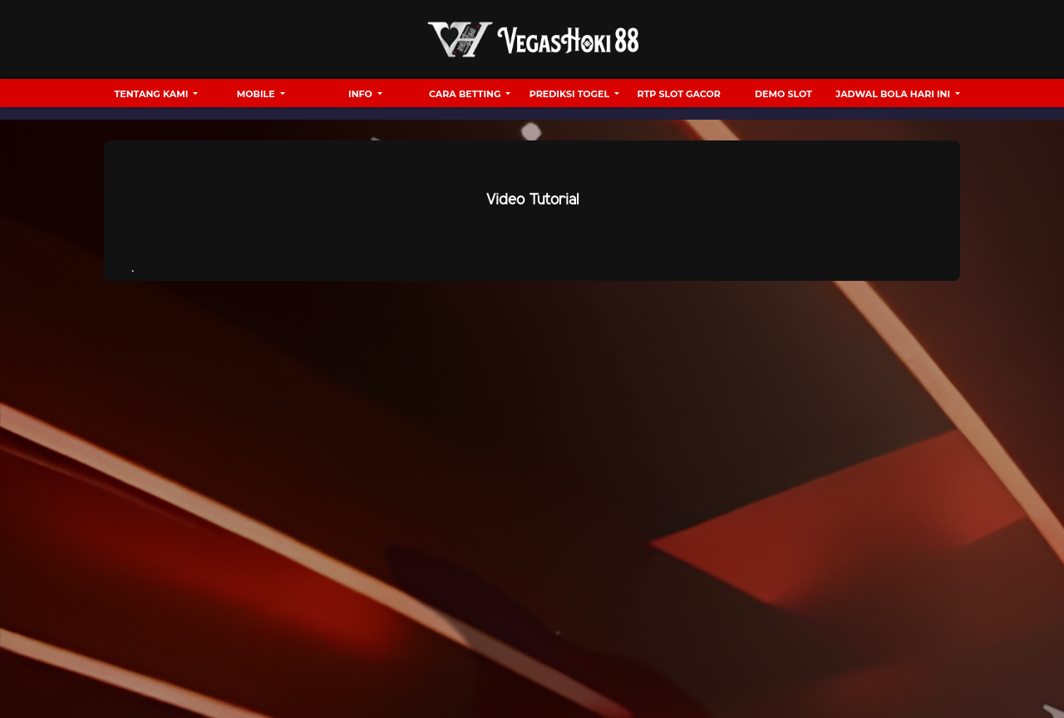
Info (361, 94)
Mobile (257, 94)
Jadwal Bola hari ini (894, 94)
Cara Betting (466, 94)
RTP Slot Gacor (679, 94)
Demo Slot (783, 94)
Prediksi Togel (571, 94)
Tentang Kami (153, 94)
